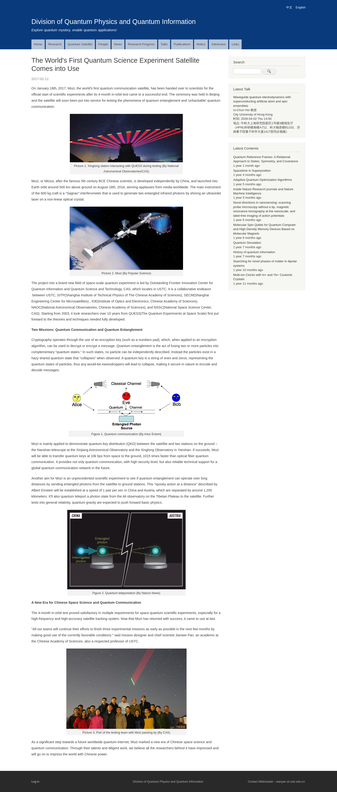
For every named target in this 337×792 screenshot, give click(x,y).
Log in (35, 781)
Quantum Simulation (247, 242)
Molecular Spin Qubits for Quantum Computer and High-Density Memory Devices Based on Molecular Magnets (264, 229)
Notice (201, 44)
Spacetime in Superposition (252, 170)
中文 (289, 7)
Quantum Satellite (79, 44)
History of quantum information (254, 252)
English (301, 7)
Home (38, 44)
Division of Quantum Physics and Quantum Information (113, 21)
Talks (164, 44)
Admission (218, 44)
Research (55, 44)
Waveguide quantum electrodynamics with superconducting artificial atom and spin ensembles (262, 101)
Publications (182, 44)
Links (235, 44)
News (118, 44)
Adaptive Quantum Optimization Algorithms (262, 180)
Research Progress (141, 44)
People (103, 44)
